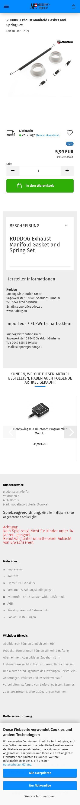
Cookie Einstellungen (21, 617)
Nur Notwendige (40, 785)
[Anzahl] (40, 171)
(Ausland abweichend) (48, 135)
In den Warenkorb (35, 185)
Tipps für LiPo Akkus (21, 583)
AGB (10, 603)
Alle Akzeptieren (40, 773)
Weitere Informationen (40, 796)
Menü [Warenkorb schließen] (6, 6)
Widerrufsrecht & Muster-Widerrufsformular (37, 597)
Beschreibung (24, 225)
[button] (12, 171)
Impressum (15, 569)
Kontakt (12, 576)
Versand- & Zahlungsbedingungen (30, 590)
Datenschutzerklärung (17, 764)
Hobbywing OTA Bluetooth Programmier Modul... (40, 431)
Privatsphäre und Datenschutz (27, 610)
